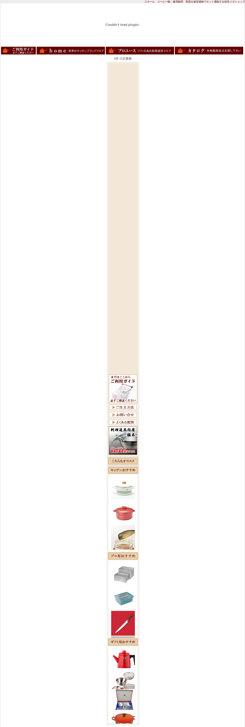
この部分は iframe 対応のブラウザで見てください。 (123, 513)
